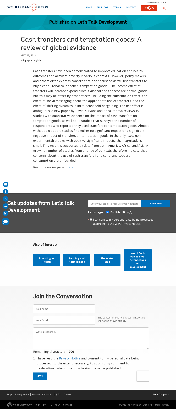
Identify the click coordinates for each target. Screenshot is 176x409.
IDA (44, 404)
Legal (9, 394)
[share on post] (5, 199)
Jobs (58, 394)
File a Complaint (161, 394)
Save (40, 376)
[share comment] (5, 221)
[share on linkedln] (5, 206)
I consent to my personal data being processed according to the (123, 222)
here (70, 167)
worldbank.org (156, 2)
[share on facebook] (5, 191)
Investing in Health (46, 260)
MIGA (57, 404)
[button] (164, 8)
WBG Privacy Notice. (128, 224)
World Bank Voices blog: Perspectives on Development (137, 259)
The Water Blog (107, 260)
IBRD (37, 404)
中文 (129, 212)
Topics (117, 8)
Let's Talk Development (102, 22)
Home (88, 8)
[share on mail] (5, 184)
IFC (50, 404)
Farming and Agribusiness (77, 260)
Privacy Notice (69, 358)
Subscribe (156, 203)
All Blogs (102, 8)
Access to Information (42, 394)
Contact (131, 8)
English (37, 60)
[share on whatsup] (5, 213)
